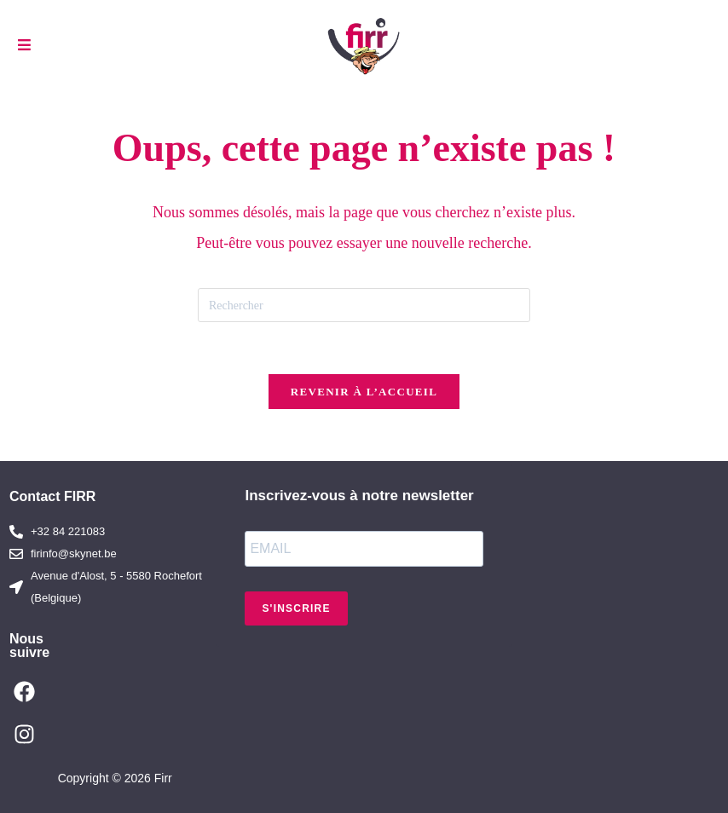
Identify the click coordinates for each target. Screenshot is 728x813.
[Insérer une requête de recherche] (364, 305)
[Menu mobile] (25, 45)
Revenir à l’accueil (364, 391)
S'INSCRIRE (296, 608)
